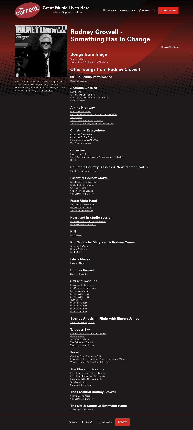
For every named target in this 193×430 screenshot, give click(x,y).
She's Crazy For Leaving (81, 191)
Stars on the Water (79, 274)
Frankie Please (77, 337)
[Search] (154, 10)
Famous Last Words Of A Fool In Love (88, 334)
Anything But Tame (79, 246)
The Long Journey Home (82, 345)
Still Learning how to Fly (81, 211)
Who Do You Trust (78, 303)
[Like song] (169, 47)
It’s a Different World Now (82, 205)
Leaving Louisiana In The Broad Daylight (89, 98)
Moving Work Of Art (79, 291)
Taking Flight (76, 118)
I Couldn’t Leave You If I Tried (83, 171)
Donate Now (168, 10)
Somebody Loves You (80, 385)
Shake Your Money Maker (82, 323)
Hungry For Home (78, 249)
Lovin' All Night (77, 101)
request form (47, 91)
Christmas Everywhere (81, 134)
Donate (122, 422)
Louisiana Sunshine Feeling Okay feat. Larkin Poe (93, 115)
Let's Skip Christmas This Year (84, 140)
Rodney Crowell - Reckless (83, 225)
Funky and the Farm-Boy (81, 285)
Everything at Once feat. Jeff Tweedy (87, 376)
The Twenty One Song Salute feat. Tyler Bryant (92, 124)
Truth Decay (76, 300)
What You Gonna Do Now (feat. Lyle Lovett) (90, 362)
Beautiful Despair (78, 81)
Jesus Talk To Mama (79, 340)
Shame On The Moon (80, 396)
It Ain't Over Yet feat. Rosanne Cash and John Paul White (97, 157)
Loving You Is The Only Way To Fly (86, 379)
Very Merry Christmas (80, 143)
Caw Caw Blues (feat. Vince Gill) (85, 356)
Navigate (109, 10)
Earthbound (75, 92)
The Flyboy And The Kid (81, 342)
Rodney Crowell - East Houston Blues (88, 222)
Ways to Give (127, 10)
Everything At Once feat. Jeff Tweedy (87, 373)
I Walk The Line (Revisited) (82, 185)
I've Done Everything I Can (83, 288)
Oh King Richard (78, 188)
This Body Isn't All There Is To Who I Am (89, 62)
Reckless (74, 160)
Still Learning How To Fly (82, 194)
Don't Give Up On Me (80, 112)
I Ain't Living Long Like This (83, 95)
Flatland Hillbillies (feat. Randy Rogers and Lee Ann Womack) (99, 359)
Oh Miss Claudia (78, 382)
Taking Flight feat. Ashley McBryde (86, 121)
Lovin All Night (77, 263)
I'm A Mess (75, 236)
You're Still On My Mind (81, 410)
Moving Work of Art (79, 294)
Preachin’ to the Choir (80, 208)
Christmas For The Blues (81, 137)
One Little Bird (77, 59)
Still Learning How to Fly (82, 399)
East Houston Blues (79, 154)
